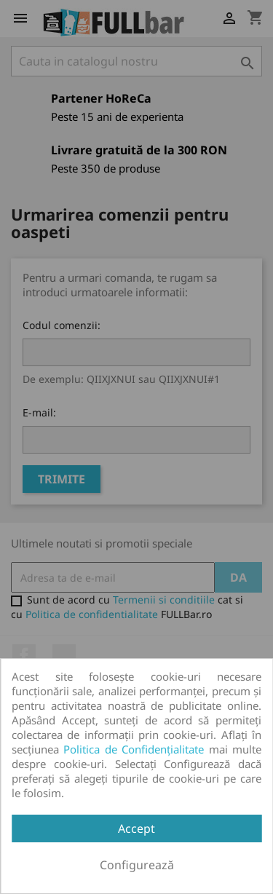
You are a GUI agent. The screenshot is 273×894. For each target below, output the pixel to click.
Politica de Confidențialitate (133, 749)
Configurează (137, 865)
